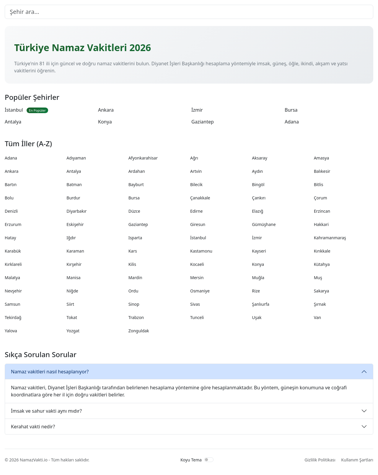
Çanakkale (200, 198)
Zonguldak (138, 331)
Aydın (257, 171)
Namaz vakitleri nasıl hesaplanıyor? (50, 371)
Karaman (75, 251)
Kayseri (259, 251)
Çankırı (258, 198)
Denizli (11, 211)
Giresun (197, 224)
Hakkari (321, 224)
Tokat (71, 317)
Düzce (134, 211)
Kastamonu (201, 251)
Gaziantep (202, 121)
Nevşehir (13, 291)
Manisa (73, 277)
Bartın (11, 184)
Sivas (195, 304)
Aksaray (259, 158)
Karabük (13, 251)
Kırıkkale (322, 251)
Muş (318, 277)
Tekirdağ (13, 317)
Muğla (258, 277)
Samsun (12, 304)
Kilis (132, 264)
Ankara (106, 110)
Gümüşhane (264, 224)
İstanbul (26, 110)
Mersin (196, 277)
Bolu (9, 198)
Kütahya (322, 264)
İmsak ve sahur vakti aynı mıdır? (46, 411)
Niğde (72, 291)
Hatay (10, 237)
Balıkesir (322, 171)
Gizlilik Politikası (319, 460)
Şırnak (320, 304)
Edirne (196, 211)
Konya (105, 121)
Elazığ (257, 211)
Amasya (321, 158)
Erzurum (13, 224)
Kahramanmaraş (330, 237)
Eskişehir (75, 224)
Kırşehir (74, 264)
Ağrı (194, 158)
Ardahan (136, 171)
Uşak (256, 317)
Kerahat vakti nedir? (33, 426)
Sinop (133, 304)
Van (317, 317)
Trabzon (136, 317)
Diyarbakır (76, 211)
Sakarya (321, 291)
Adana (292, 121)
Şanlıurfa (260, 304)
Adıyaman (76, 158)
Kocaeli (197, 264)
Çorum (320, 198)
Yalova (11, 331)
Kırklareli (13, 264)
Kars (132, 251)
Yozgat (72, 331)
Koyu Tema (191, 460)
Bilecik (196, 184)
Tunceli (197, 317)
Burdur (73, 198)
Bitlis (318, 184)
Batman (74, 184)
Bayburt (136, 184)
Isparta (135, 237)
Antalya (13, 121)
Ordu (133, 291)
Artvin (196, 171)
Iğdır (71, 237)
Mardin (135, 277)
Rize (256, 291)
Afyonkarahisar (143, 158)
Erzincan (322, 211)
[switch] (209, 459)
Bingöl (258, 184)
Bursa (291, 110)
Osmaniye (200, 291)
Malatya (12, 277)
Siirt (70, 304)
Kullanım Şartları (357, 460)
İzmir (197, 110)
